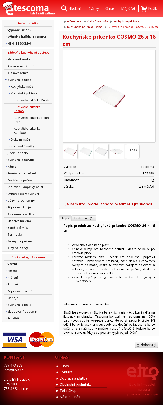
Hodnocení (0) (84, 218)
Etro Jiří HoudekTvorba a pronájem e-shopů (142, 389)
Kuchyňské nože (19, 80)
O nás (64, 366)
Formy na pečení (19, 241)
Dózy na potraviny (21, 200)
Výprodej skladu (19, 30)
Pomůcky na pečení (21, 173)
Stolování (14, 284)
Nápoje (12, 298)
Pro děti (13, 318)
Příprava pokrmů (19, 291)
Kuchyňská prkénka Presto (32, 100)
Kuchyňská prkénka (24, 93)
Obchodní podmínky (75, 384)
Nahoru (146, 344)
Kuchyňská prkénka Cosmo (27, 109)
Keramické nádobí (20, 66)
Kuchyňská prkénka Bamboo (27, 131)
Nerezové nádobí (19, 59)
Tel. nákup (68, 390)
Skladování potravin (22, 311)
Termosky (14, 234)
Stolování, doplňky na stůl (26, 187)
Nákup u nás (70, 396)
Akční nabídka (28, 23)
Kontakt (66, 372)
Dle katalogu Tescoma (28, 257)
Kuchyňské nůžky (22, 146)
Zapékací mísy (18, 228)
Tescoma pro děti (20, 214)
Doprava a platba (73, 378)
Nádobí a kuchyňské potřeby (28, 53)
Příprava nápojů (19, 207)
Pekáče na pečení (20, 180)
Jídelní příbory (17, 153)
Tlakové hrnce (17, 73)
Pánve (11, 167)
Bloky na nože (20, 139)
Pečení (12, 271)
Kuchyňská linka (19, 305)
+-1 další (132, 150)
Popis (65, 218)
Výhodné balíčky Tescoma (26, 37)
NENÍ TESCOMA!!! (19, 43)
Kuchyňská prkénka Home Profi (32, 120)
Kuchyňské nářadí (20, 160)
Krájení (12, 278)
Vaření (12, 264)
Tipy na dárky (17, 248)
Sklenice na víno (19, 221)
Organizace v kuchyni (23, 194)
